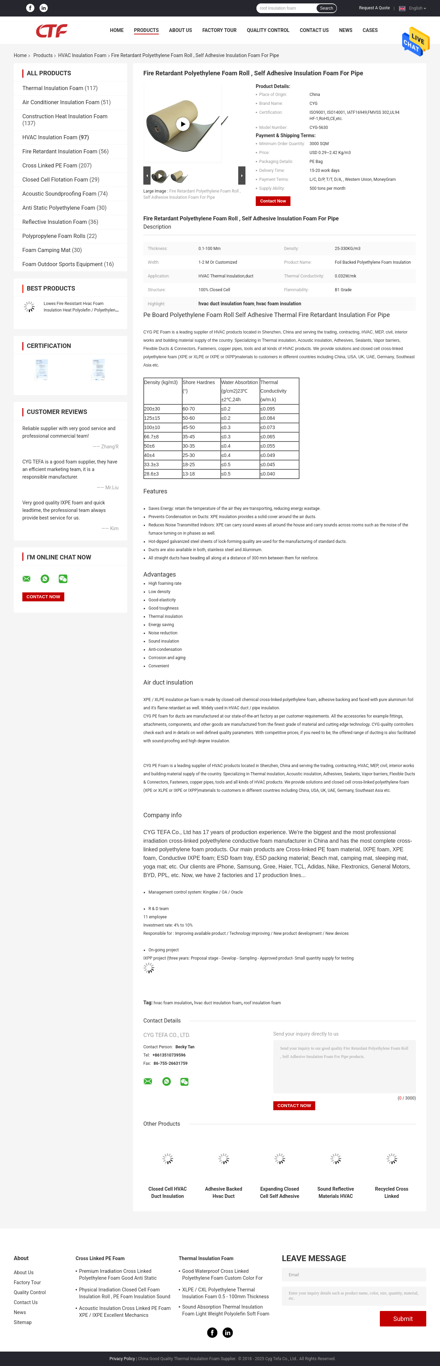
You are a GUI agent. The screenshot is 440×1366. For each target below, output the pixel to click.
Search (326, 8)
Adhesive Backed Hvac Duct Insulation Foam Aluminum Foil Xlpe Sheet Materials (223, 1192)
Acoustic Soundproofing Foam (59, 193)
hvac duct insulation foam (218, 1003)
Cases (370, 30)
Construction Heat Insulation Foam (65, 116)
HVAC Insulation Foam (82, 55)
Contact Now (273, 201)
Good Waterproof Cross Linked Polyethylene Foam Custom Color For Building (222, 1275)
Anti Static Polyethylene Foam (58, 208)
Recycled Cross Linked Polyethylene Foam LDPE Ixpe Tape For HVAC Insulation (391, 1192)
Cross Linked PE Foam (49, 165)
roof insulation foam (262, 1003)
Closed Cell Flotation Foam (55, 179)
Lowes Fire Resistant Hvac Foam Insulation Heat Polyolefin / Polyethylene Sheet (81, 310)
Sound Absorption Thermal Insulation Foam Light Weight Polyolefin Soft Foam (226, 1310)
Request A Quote (374, 8)
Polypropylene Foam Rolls (54, 236)
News (345, 30)
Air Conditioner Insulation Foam (60, 102)
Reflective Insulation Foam (54, 222)
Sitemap (23, 1322)
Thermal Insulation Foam (52, 88)
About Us (180, 30)
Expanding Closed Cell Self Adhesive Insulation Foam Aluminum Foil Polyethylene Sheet (279, 1192)
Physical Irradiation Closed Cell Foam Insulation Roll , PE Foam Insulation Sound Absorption (124, 1294)
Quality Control (268, 30)
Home (117, 30)
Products (146, 30)
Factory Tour (219, 30)
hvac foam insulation (173, 1003)
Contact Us (314, 30)
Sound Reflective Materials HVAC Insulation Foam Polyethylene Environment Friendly (335, 1192)
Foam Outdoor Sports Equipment (62, 264)
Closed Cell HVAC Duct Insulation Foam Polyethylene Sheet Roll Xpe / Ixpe (167, 1192)
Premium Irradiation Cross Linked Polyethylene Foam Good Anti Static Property (118, 1275)
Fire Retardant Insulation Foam (59, 151)
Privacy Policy (122, 1358)
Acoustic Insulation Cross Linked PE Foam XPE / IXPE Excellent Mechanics (125, 1311)
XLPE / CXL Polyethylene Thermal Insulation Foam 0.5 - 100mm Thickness (225, 1293)
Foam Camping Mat (46, 250)
